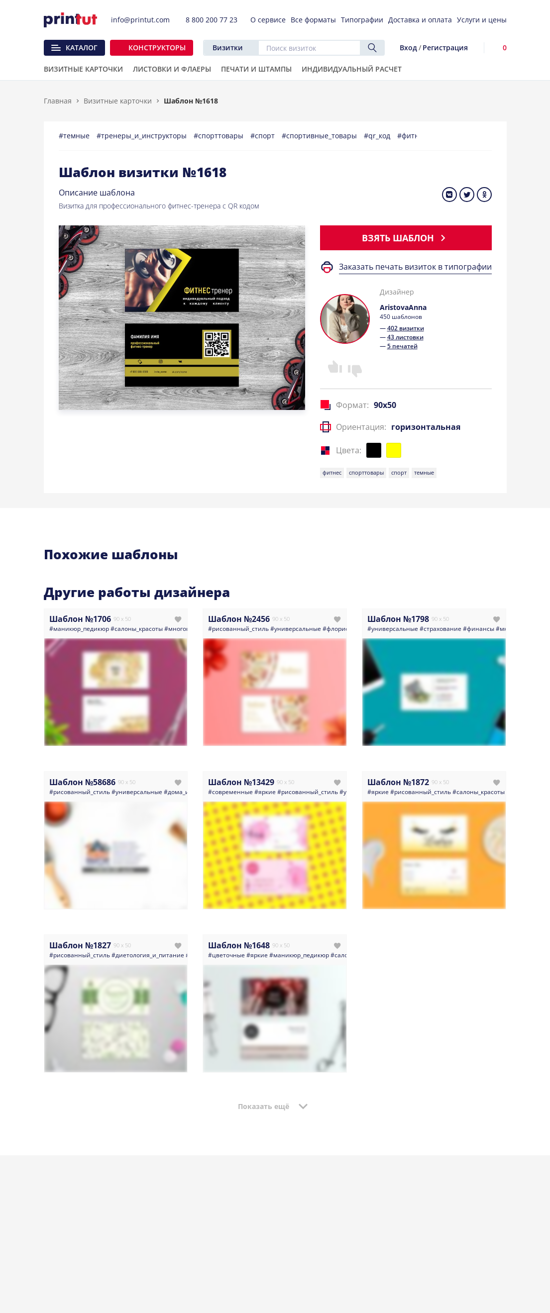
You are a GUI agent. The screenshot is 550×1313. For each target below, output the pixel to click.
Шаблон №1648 (239, 945)
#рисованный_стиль (238, 628)
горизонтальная (425, 426)
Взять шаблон (405, 237)
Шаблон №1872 (398, 782)
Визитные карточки (118, 100)
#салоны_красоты (136, 628)
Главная (58, 100)
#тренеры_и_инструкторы (143, 135)
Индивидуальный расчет (352, 70)
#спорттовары (219, 135)
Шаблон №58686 (82, 782)
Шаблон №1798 (398, 619)
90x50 (385, 405)
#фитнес (413, 135)
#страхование (440, 628)
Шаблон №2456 (239, 619)
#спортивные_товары (320, 135)
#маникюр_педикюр (79, 628)
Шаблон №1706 (80, 619)
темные (424, 472)
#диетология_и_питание (147, 955)
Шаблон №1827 (80, 945)
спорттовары (366, 472)
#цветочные (226, 955)
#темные (75, 135)
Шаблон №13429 (241, 782)
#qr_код (378, 135)
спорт (399, 472)
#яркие (265, 792)
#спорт (263, 135)
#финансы (478, 628)
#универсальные (295, 628)
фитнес (332, 472)
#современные (230, 792)
